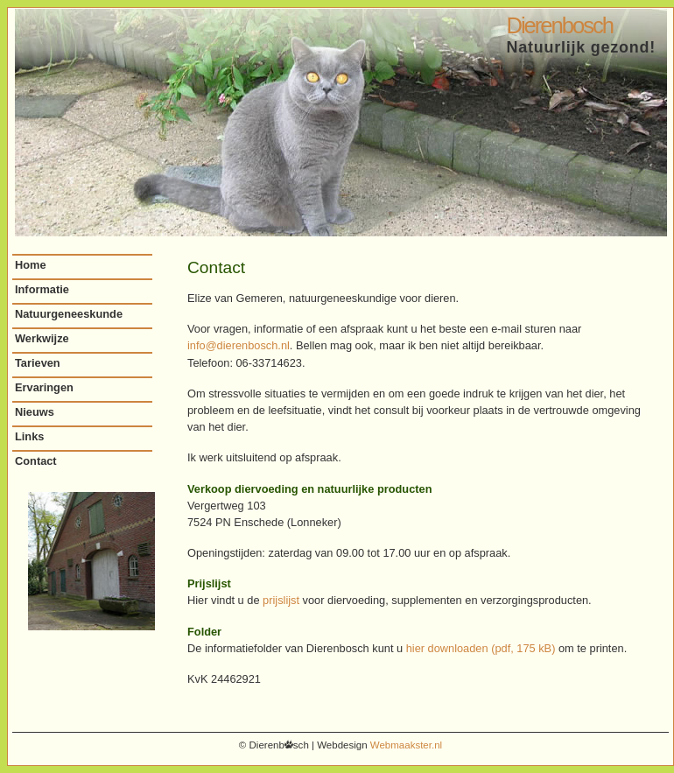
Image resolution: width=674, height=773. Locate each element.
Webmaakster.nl (406, 745)
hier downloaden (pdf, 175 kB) (481, 648)
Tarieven (37, 362)
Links (29, 436)
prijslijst (281, 600)
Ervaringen (44, 387)
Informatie (42, 289)
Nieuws (34, 411)
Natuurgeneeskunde (69, 313)
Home (30, 264)
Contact (36, 460)
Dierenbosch (559, 25)
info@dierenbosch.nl (238, 345)
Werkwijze (42, 338)
